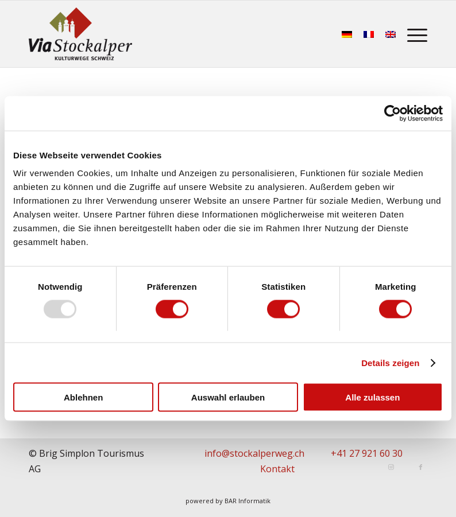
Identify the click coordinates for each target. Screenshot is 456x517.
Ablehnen (83, 397)
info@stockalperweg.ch (254, 453)
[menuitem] (414, 34)
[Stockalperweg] (80, 33)
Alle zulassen (372, 397)
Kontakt (277, 468)
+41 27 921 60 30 (367, 453)
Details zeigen (390, 362)
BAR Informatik (247, 500)
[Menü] (414, 34)
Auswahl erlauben (228, 397)
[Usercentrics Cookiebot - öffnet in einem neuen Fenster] (392, 113)
